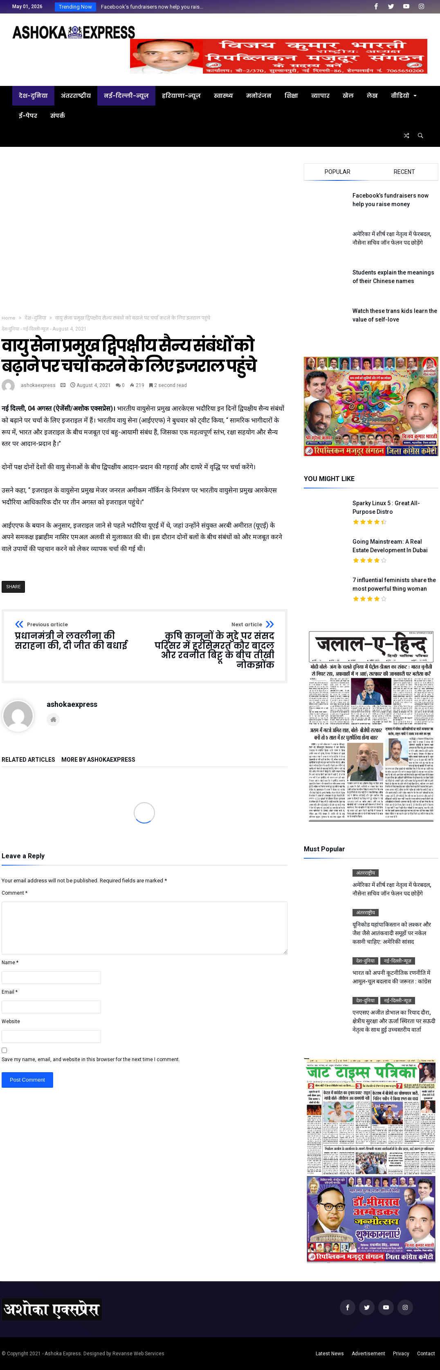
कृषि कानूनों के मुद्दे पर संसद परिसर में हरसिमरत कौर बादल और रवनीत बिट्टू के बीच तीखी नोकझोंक (212, 646)
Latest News (330, 1354)
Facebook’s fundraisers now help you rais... (150, 7)
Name (10, 962)
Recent (404, 172)
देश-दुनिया (35, 318)
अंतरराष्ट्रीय (365, 873)
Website (11, 1021)
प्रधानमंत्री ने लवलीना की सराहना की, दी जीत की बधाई (77, 636)
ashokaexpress (38, 385)
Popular (337, 172)
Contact (426, 1354)
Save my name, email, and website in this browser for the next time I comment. (91, 1059)
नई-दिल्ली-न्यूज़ (36, 329)
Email (10, 992)
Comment (14, 893)
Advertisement (368, 1354)
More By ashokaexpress (98, 760)
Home (9, 318)
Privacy (401, 1354)
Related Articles (28, 760)
